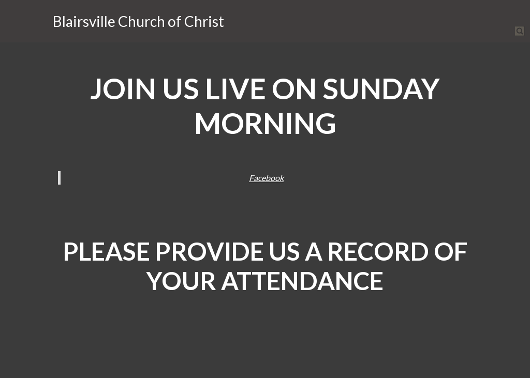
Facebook (266, 178)
